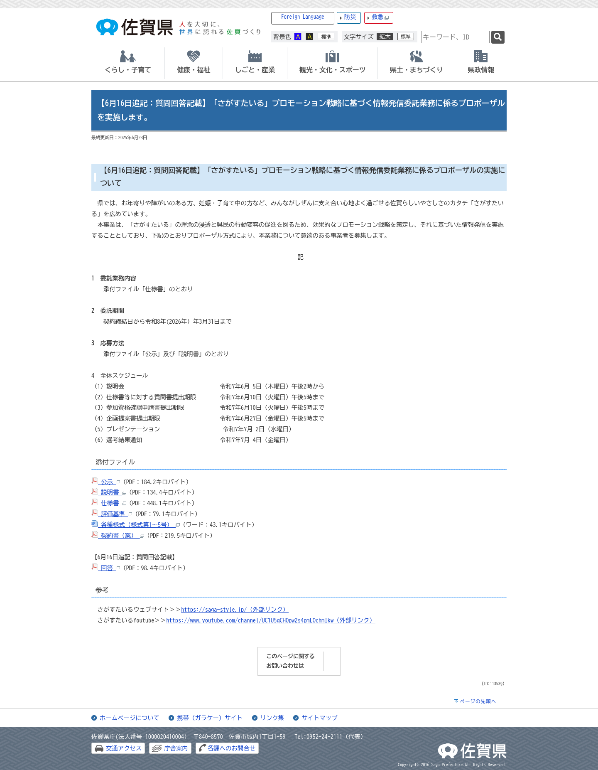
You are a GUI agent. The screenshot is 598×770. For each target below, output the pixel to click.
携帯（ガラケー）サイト (210, 718)
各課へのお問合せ (231, 748)
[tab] (127, 63)
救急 (380, 17)
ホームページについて (129, 718)
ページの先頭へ (478, 701)
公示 (105, 482)
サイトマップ (319, 718)
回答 (105, 568)
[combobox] (455, 37)
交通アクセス (124, 748)
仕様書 (108, 503)
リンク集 (272, 718)
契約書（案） (117, 535)
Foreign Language (302, 17)
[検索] (498, 37)
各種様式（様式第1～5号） (135, 525)
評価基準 (111, 514)
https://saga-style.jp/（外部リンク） (235, 609)
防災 (350, 17)
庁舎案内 (176, 748)
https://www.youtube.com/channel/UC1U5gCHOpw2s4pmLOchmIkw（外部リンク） (270, 620)
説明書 (108, 492)
